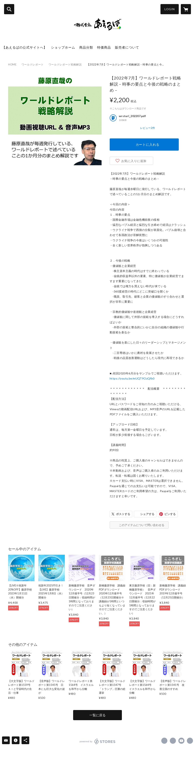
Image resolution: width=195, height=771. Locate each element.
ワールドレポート (33, 64)
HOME (12, 64)
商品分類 (86, 47)
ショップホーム (63, 47)
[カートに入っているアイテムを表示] (186, 9)
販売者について (127, 47)
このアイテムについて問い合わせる (141, 525)
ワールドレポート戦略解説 (65, 64)
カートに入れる (148, 144)
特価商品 (104, 47)
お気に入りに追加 (133, 161)
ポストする (123, 514)
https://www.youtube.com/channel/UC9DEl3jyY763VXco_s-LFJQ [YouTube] (181, 741)
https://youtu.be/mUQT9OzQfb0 (132, 378)
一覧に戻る (97, 715)
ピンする (170, 514)
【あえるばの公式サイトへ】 (24, 47)
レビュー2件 (147, 127)
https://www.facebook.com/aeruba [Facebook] (164, 741)
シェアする (147, 514)
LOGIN (170, 9)
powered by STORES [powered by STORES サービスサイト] (98, 741)
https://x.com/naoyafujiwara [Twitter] (173, 741)
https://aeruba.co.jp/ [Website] (190, 741)
